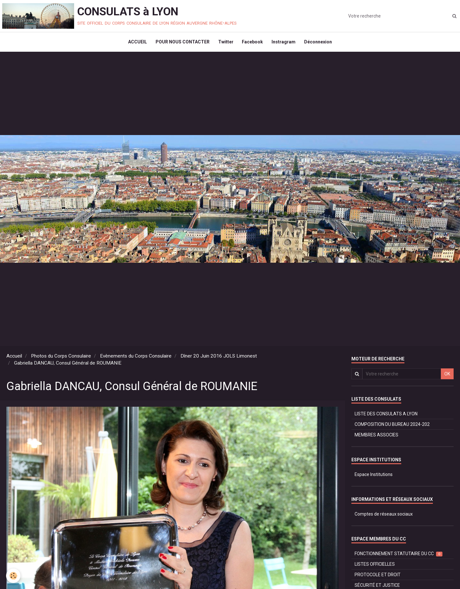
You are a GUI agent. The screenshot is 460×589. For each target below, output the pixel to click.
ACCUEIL (135, 43)
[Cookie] (13, 576)
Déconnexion (320, 43)
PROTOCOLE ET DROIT (378, 577)
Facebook (253, 43)
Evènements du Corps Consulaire (136, 359)
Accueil (14, 359)
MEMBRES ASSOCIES (376, 437)
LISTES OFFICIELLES (375, 567)
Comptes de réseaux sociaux (384, 516)
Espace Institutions (374, 477)
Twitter (225, 43)
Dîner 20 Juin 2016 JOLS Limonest (218, 359)
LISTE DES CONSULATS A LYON (386, 416)
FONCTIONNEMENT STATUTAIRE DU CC (398, 556)
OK (447, 376)
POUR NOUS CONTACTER (181, 43)
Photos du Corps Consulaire (61, 359)
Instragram (285, 43)
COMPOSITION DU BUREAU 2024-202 (392, 427)
